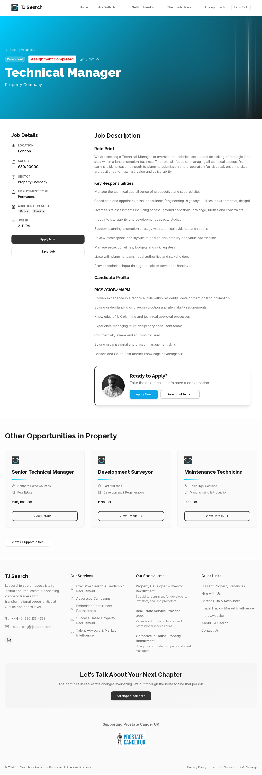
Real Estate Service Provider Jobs (164, 613)
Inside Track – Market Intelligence (227, 608)
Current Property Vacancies (223, 586)
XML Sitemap (248, 768)
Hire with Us (211, 593)
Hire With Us (108, 7)
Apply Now (48, 239)
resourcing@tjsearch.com (31, 627)
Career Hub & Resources (221, 601)
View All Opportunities (28, 542)
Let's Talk (241, 7)
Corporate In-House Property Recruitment (164, 638)
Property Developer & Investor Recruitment (164, 588)
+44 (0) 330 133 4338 (28, 618)
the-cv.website (212, 616)
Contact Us (210, 630)
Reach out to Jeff (180, 394)
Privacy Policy (196, 768)
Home (84, 7)
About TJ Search (214, 623)
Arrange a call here (131, 696)
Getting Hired (143, 7)
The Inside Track (181, 7)
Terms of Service (223, 768)
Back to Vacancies (21, 49)
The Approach (214, 7)
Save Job (48, 251)
